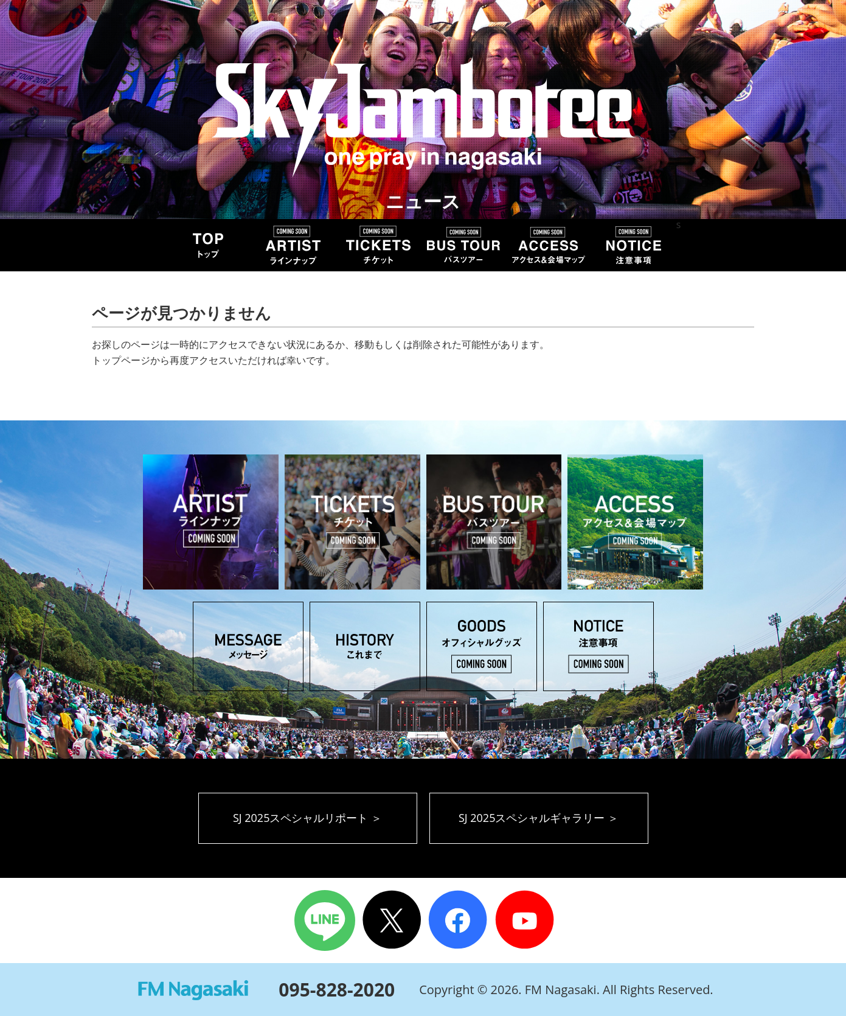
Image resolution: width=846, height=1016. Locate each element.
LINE (324, 920)
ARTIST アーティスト (293, 245)
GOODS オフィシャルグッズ (481, 646)
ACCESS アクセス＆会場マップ (635, 522)
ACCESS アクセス (548, 245)
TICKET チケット (378, 245)
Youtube (526, 920)
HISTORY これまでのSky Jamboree (365, 646)
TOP (208, 245)
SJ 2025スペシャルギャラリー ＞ (539, 817)
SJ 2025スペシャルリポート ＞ (307, 817)
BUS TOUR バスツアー (463, 245)
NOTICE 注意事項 (633, 245)
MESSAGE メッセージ (248, 646)
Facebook (458, 920)
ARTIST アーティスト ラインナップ (211, 522)
